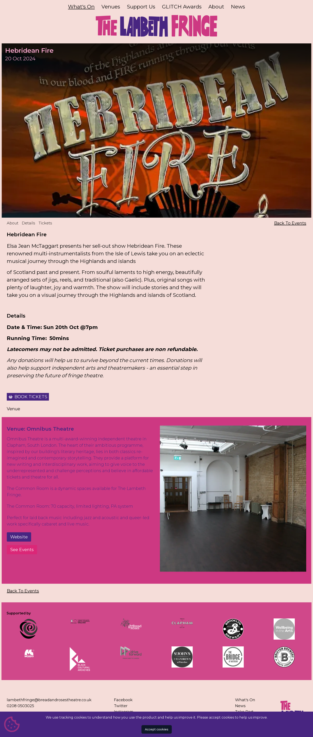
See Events (22, 549)
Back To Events (290, 223)
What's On (81, 7)
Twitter (120, 706)
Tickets (45, 223)
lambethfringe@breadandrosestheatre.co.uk (49, 700)
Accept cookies (156, 729)
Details (28, 223)
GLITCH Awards (182, 7)
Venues (110, 7)
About (216, 7)
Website (19, 536)
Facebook (123, 700)
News (238, 7)
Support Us (141, 7)
